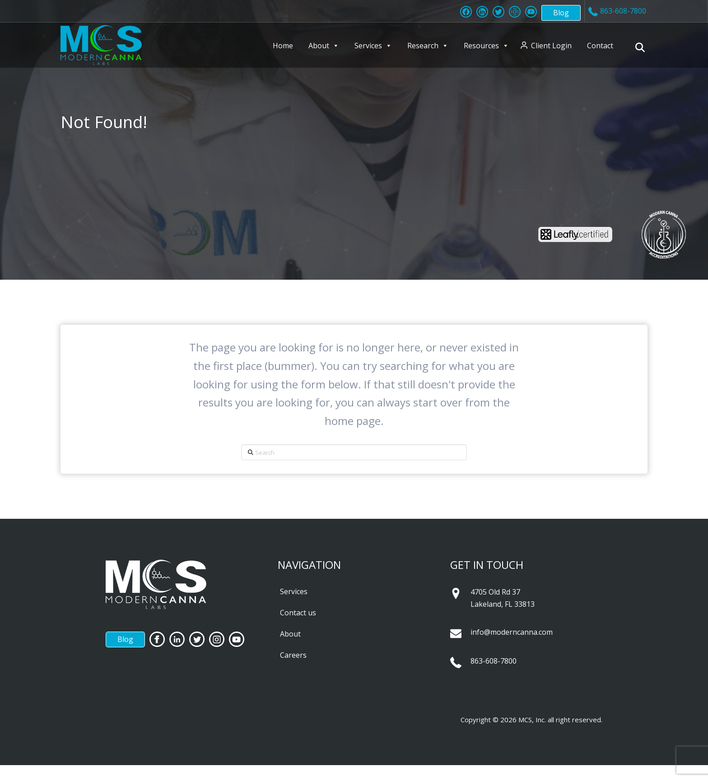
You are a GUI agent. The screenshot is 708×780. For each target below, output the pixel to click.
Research (427, 46)
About (323, 46)
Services (373, 46)
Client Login (551, 46)
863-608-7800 (493, 661)
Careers (293, 655)
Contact (600, 46)
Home (283, 46)
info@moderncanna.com (511, 632)
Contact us (298, 613)
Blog (561, 13)
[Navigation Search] (641, 47)
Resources (486, 46)
